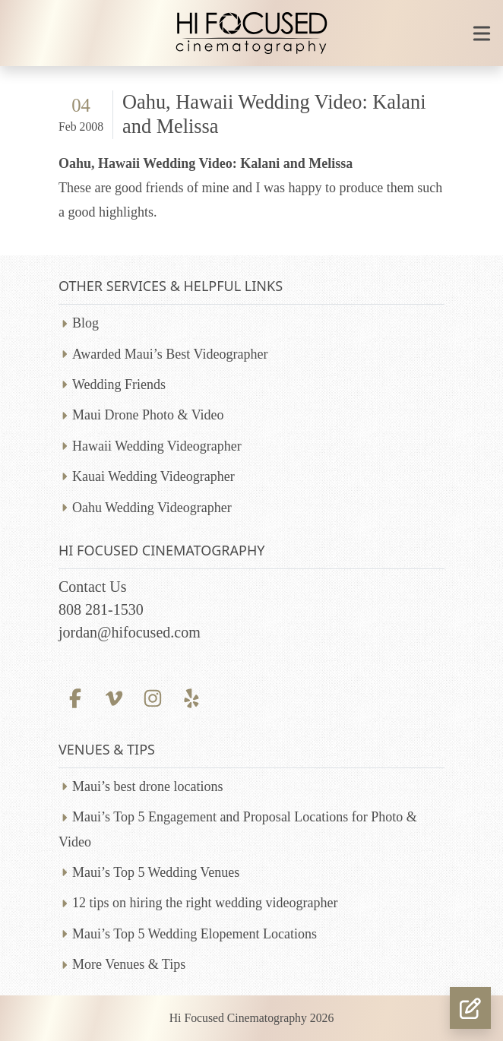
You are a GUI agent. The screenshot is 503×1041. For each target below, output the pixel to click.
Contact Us (92, 586)
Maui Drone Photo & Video (148, 414)
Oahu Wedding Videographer (152, 507)
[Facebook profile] (75, 696)
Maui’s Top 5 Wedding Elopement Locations (194, 933)
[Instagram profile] (152, 696)
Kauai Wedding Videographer (153, 476)
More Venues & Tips (128, 964)
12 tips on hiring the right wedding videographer (204, 902)
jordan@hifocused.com (130, 632)
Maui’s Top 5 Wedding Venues (155, 872)
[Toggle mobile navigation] (481, 33)
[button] (470, 1008)
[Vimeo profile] (113, 696)
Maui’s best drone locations (147, 786)
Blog (85, 323)
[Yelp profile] (192, 696)
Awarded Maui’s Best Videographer (169, 354)
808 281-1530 (101, 609)
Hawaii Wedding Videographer (157, 446)
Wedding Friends (119, 384)
